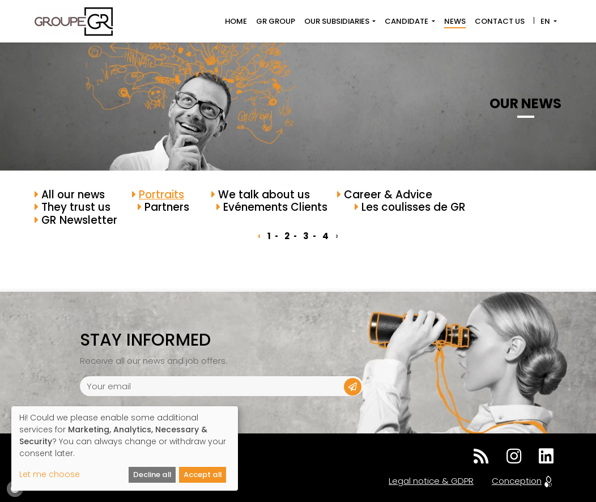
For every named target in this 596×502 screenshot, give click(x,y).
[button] (352, 386)
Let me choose (49, 474)
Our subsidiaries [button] (337, 21)
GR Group (275, 21)
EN (545, 21)
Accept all (203, 474)
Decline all (152, 474)
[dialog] (124, 448)
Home (236, 21)
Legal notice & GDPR (431, 481)
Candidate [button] (407, 21)
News (455, 21)
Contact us (500, 21)
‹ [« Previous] (259, 236)
